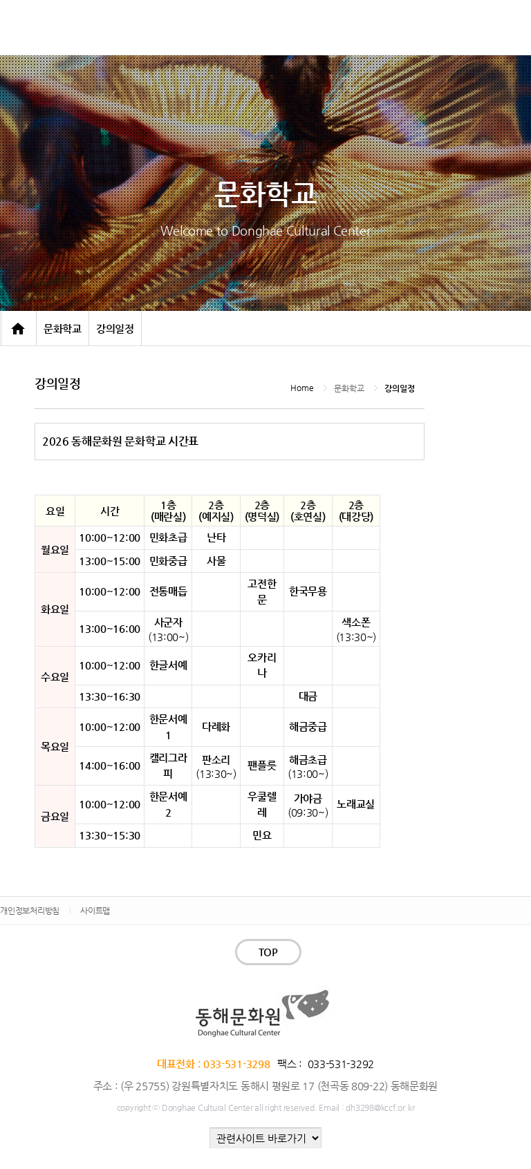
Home (301, 387)
